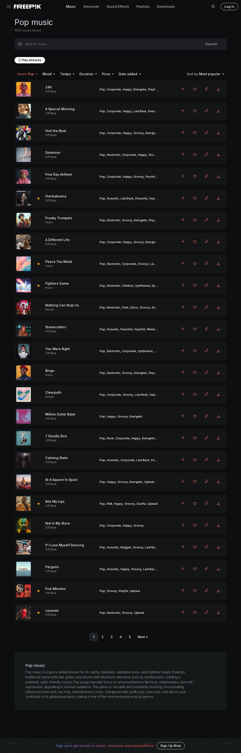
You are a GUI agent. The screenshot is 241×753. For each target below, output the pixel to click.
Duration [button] (87, 74)
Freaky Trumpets (58, 218)
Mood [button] (48, 74)
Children (127, 285)
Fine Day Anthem (58, 174)
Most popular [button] (204, 74)
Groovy (138, 133)
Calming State (56, 458)
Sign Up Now (170, 746)
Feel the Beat (55, 131)
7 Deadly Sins (56, 436)
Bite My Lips (55, 501)
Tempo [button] (66, 74)
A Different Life (57, 240)
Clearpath (53, 392)
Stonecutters (55, 327)
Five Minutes (55, 589)
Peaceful (154, 111)
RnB (109, 503)
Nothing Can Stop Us (62, 305)
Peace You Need (58, 261)
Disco (134, 307)
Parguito (52, 567)
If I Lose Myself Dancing (64, 545)
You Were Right (57, 349)
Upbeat (149, 482)
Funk (125, 307)
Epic (154, 285)
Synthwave (142, 285)
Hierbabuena (55, 196)
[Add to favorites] (194, 89)
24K (48, 87)
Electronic (113, 155)
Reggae (125, 547)
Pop (102, 89)
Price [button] (106, 74)
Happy (127, 89)
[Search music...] (111, 44)
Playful (152, 89)
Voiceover (91, 6)
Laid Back (139, 111)
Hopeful (154, 198)
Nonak (49, 309)
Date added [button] (128, 74)
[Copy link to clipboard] (206, 89)
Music (71, 6)
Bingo (49, 371)
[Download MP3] (218, 89)
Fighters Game (57, 283)
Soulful (141, 503)
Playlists (143, 6)
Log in (229, 6)
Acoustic (113, 198)
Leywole (52, 610)
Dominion (52, 152)
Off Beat (50, 91)
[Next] (143, 637)
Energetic (139, 89)
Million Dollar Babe (60, 414)
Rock (110, 438)
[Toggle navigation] (9, 6)
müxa (49, 222)
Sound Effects (118, 6)
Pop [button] (26, 74)
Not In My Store (57, 523)
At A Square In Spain (61, 480)
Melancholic (155, 329)
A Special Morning (60, 109)
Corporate (114, 89)
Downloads (166, 6)
